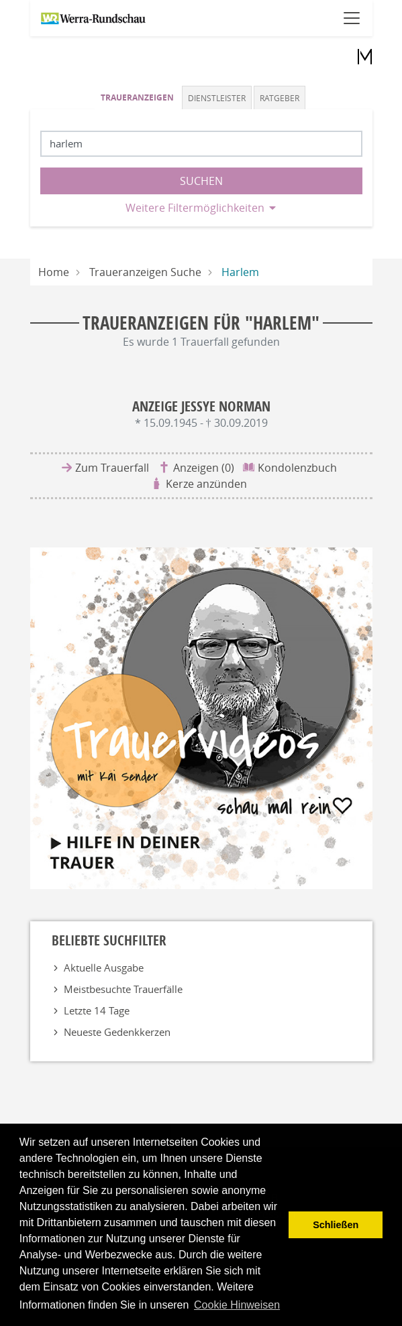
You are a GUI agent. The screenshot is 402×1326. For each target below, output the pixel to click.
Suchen (201, 181)
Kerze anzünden (206, 483)
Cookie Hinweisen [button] (237, 1305)
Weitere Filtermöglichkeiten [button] (194, 207)
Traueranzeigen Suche (145, 272)
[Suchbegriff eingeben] (201, 144)
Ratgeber (279, 97)
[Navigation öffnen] (352, 18)
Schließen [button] (335, 1224)
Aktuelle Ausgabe (104, 967)
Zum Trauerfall (112, 467)
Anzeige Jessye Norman (201, 406)
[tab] (138, 97)
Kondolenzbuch (297, 467)
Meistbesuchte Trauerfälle (123, 989)
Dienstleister (217, 97)
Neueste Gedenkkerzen (117, 1032)
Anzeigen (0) (203, 467)
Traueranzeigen (137, 97)
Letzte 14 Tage (97, 1010)
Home (53, 272)
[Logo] (358, 55)
